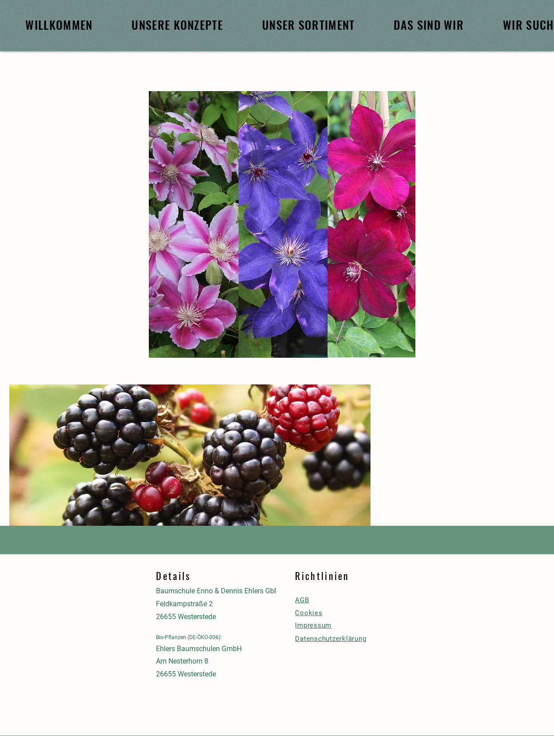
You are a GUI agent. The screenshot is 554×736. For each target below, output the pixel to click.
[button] (190, 466)
